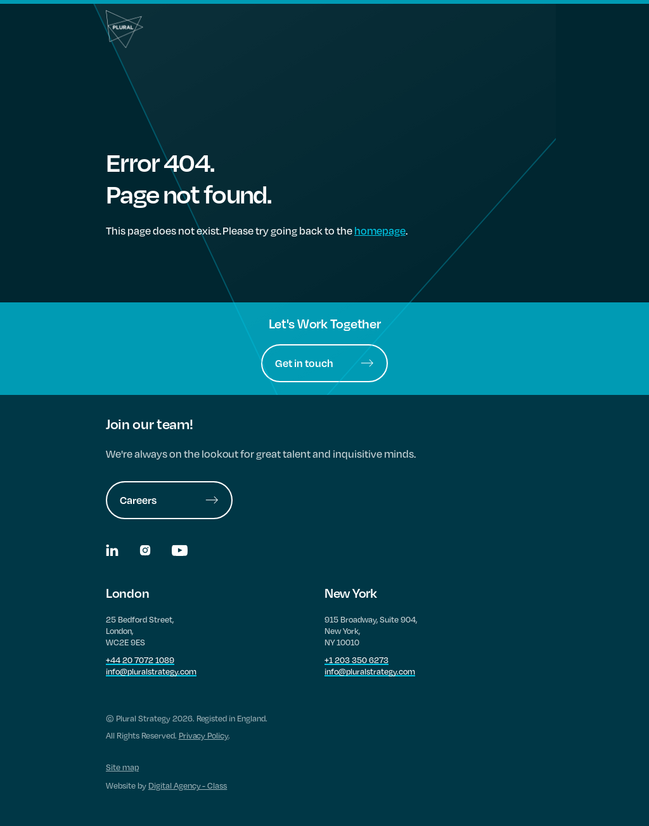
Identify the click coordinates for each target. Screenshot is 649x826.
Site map (122, 767)
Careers (169, 500)
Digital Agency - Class (188, 785)
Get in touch (324, 363)
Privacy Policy (204, 735)
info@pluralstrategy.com (151, 671)
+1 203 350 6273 (356, 660)
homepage (380, 230)
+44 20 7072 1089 (140, 660)
